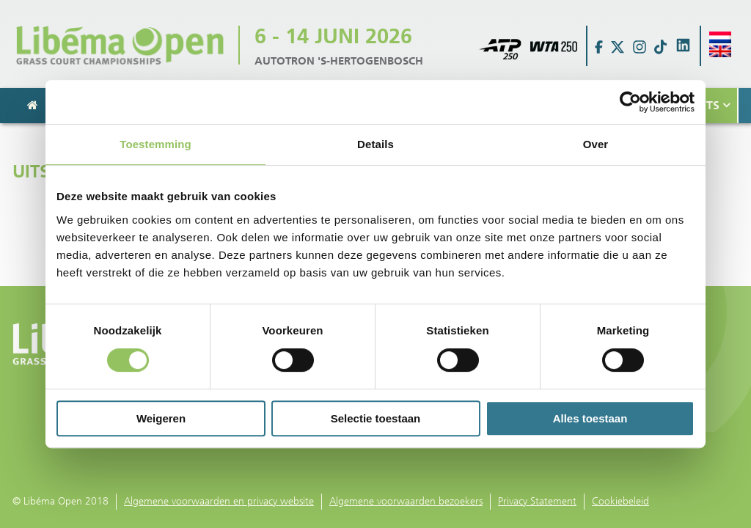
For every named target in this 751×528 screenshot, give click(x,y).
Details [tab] (375, 144)
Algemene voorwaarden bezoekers (406, 501)
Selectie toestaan (376, 418)
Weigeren (161, 418)
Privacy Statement (537, 501)
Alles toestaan (590, 418)
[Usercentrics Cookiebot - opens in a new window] (630, 102)
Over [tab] (596, 144)
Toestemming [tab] (155, 144)
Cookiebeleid (620, 501)
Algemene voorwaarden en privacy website (219, 501)
